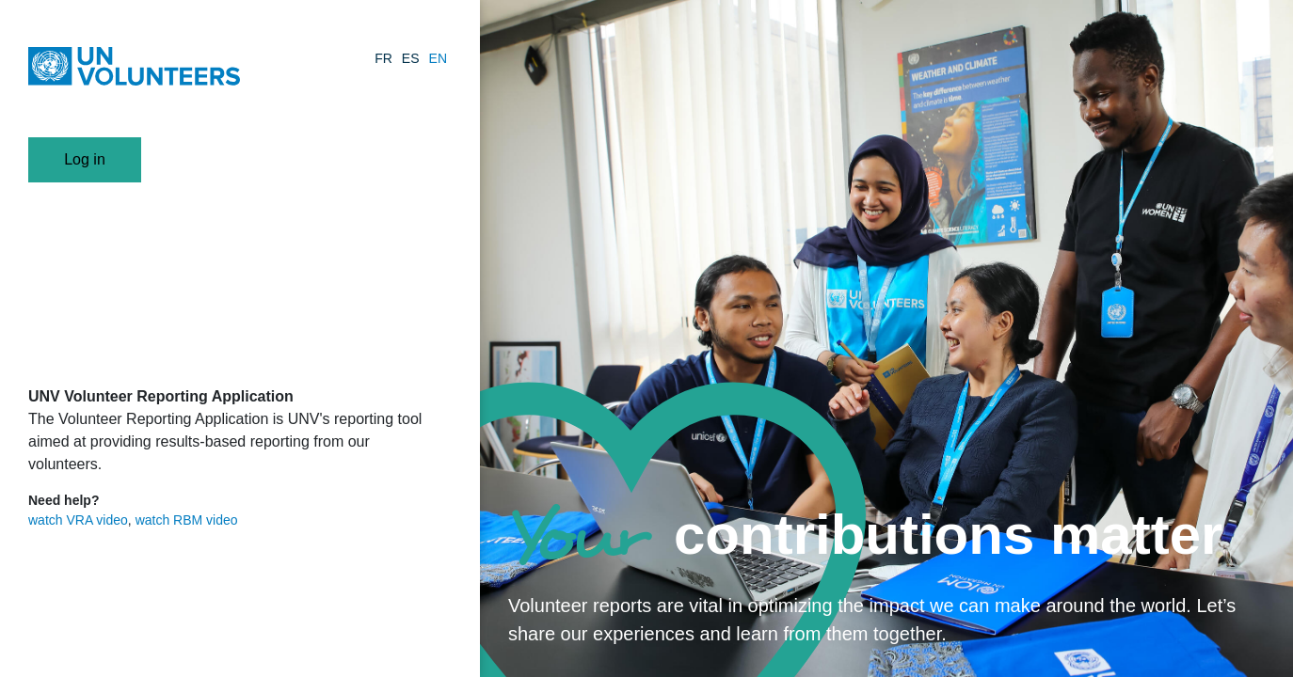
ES (411, 58)
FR (383, 58)
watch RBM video (187, 519)
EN (438, 58)
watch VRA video (78, 519)
